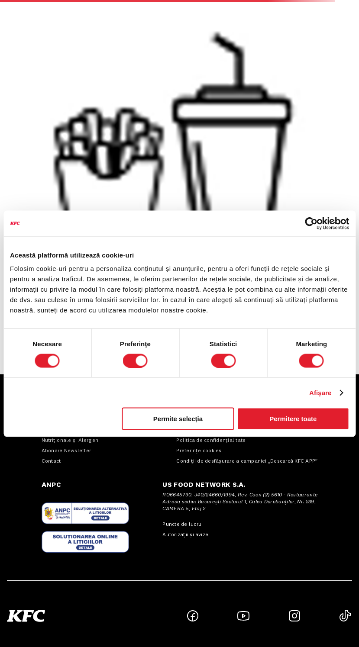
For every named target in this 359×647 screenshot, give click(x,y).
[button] (93, 616)
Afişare (320, 392)
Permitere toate (293, 418)
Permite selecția (178, 418)
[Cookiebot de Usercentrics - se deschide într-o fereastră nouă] (311, 223)
